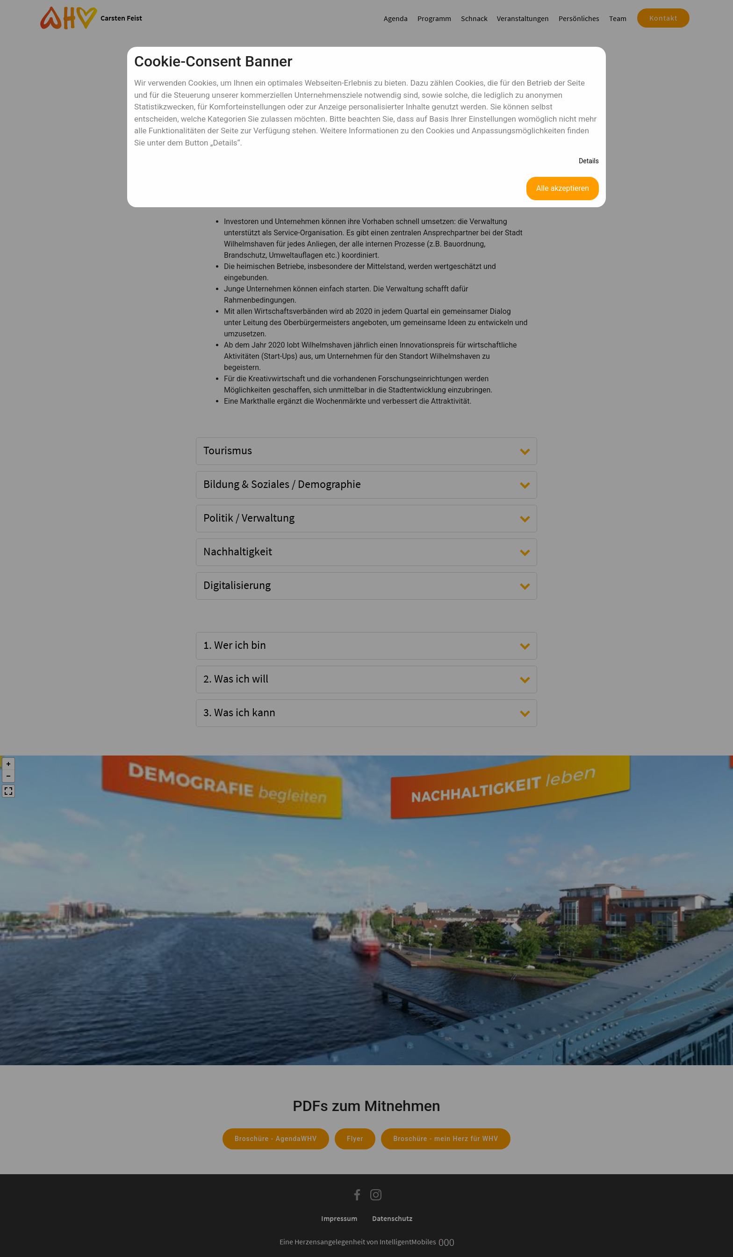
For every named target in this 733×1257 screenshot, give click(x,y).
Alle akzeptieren (562, 188)
